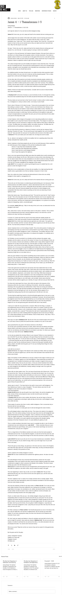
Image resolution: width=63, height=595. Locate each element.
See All (60, 556)
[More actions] (54, 18)
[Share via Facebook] (8, 545)
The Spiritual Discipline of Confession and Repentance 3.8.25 (30, 561)
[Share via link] (17, 545)
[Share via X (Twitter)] (11, 545)
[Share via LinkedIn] (14, 545)
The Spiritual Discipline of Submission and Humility (9, 561)
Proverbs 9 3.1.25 (49, 561)
